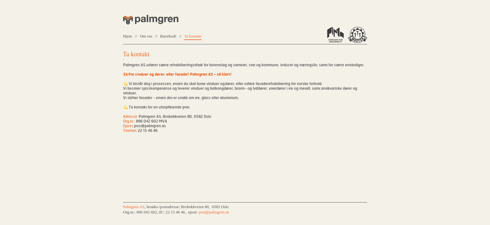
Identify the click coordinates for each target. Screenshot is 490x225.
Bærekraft (168, 36)
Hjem (127, 36)
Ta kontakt (192, 36)
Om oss (146, 36)
